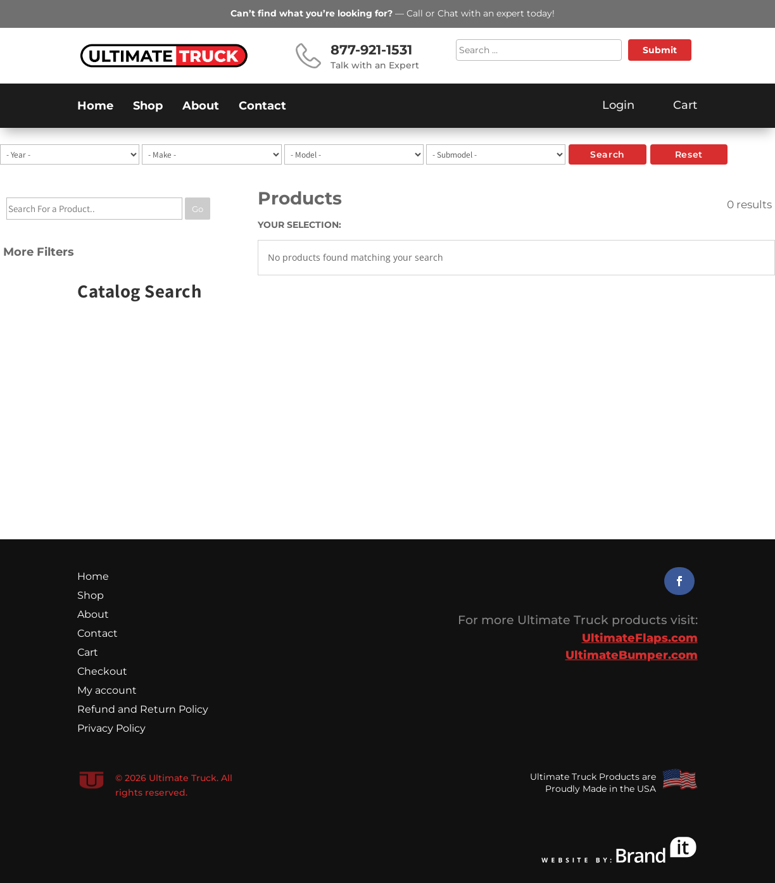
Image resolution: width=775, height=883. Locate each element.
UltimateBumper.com (631, 655)
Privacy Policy (111, 729)
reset (689, 154)
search (607, 154)
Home (95, 107)
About (200, 107)
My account (107, 691)
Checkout (102, 672)
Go (197, 209)
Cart (87, 653)
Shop (148, 107)
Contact (262, 107)
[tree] (116, 232)
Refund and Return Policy (142, 710)
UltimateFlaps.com (640, 638)
